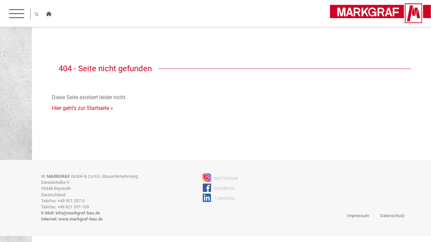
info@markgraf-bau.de (78, 212)
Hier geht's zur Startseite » (82, 108)
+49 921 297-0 (71, 200)
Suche (36, 14)
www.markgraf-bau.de (81, 218)
